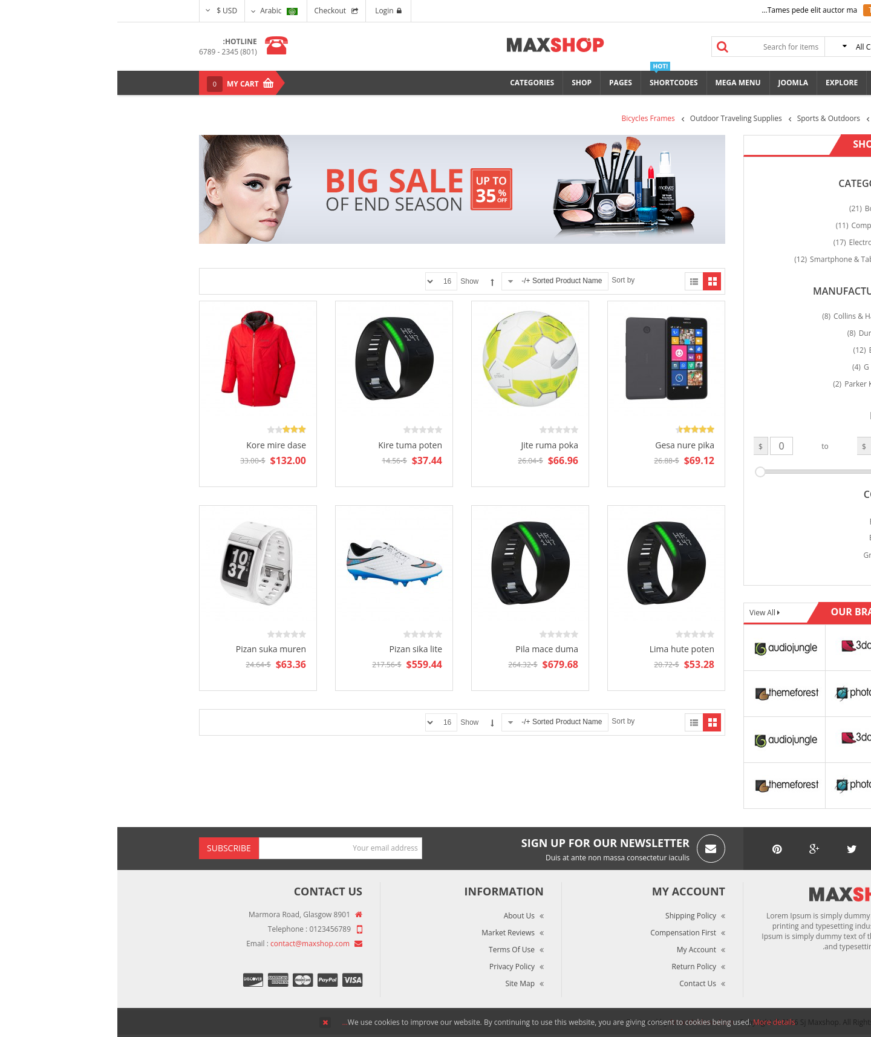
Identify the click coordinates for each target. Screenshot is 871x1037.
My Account (579, 949)
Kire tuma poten (293, 445)
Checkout (213, 10)
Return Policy (577, 966)
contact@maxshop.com (192, 943)
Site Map (402, 983)
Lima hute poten (564, 649)
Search (605, 46)
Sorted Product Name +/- (444, 280)
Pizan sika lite (298, 649)
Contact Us (580, 983)
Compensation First (566, 932)
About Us (402, 916)
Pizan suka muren (154, 649)
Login (271, 10)
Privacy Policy (394, 966)
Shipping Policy (573, 916)
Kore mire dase (159, 445)
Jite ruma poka (432, 445)
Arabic (161, 10)
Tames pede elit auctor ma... (692, 10)
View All (646, 612)
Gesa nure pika (567, 445)
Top (857, 212)
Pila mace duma (429, 649)
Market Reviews (390, 932)
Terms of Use (394, 949)
